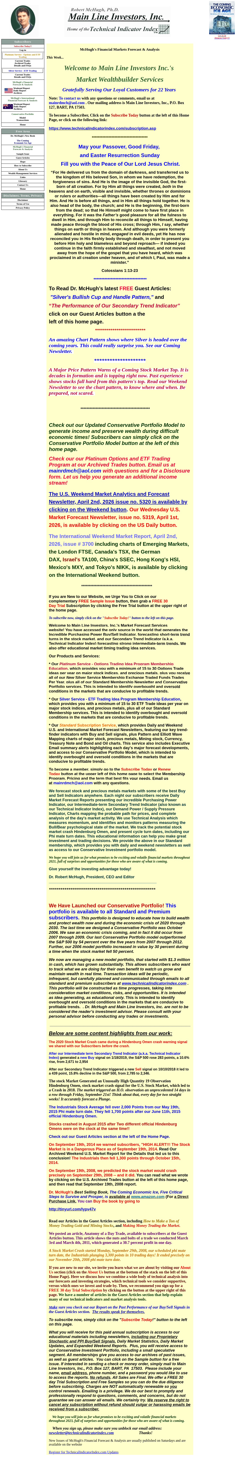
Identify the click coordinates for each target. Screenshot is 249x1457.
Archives (17, 93)
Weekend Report (21, 88)
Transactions (22, 120)
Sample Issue (22, 154)
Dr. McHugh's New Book (23, 139)
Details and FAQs (22, 65)
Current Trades (22, 61)
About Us (23, 169)
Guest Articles (23, 158)
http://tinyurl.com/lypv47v (72, 1209)
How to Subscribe (23, 165)
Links (23, 177)
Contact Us (22, 185)
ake (54, 1307)
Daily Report (19, 90)
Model (22, 118)
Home (23, 124)
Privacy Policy (23, 208)
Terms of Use (22, 204)
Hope (22, 162)
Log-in (23, 50)
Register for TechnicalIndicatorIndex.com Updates (84, 1452)
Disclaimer (22, 200)
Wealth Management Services (22, 173)
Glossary (23, 181)
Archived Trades (22, 63)
